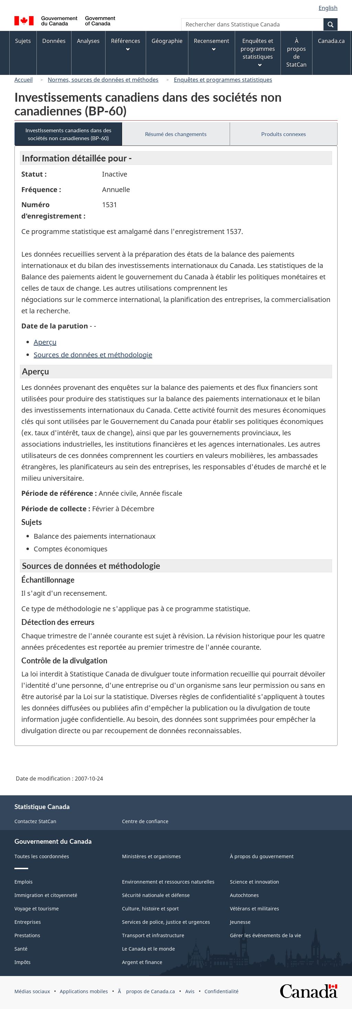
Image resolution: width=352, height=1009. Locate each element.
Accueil (23, 79)
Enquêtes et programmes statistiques (223, 79)
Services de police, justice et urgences (166, 922)
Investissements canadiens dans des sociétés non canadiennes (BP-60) (68, 134)
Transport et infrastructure (153, 935)
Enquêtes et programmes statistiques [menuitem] (258, 52)
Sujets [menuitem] (23, 41)
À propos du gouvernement (262, 856)
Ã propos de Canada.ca (146, 991)
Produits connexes (283, 134)
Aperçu (45, 342)
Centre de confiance (145, 821)
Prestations (27, 935)
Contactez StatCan (35, 821)
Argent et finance (142, 962)
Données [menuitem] (54, 41)
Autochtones (244, 895)
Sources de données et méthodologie (93, 354)
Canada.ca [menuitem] (331, 41)
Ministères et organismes (151, 856)
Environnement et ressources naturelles (168, 881)
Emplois (23, 881)
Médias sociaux (32, 991)
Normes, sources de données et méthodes (103, 79)
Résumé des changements (176, 134)
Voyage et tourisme (36, 908)
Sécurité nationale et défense (156, 895)
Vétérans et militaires (254, 908)
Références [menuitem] (125, 44)
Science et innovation (254, 881)
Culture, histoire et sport (150, 908)
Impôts (22, 962)
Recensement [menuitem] (211, 44)
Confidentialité (222, 991)
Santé (21, 948)
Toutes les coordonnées (41, 856)
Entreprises (27, 922)
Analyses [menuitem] (88, 41)
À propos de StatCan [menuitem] (296, 52)
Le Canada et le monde (148, 948)
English (328, 8)
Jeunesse (240, 922)
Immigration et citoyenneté (45, 895)
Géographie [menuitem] (167, 41)
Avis (190, 991)
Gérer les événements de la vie (265, 935)
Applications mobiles (84, 991)
